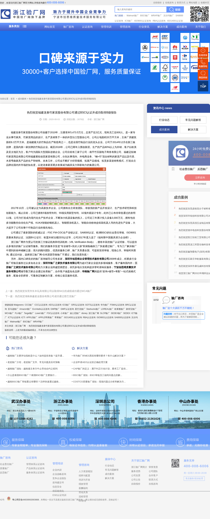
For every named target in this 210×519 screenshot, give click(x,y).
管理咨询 (125, 26)
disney (84, 313)
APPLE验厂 (31, 317)
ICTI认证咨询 (14, 317)
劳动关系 (83, 514)
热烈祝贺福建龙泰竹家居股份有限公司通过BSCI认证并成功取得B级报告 (62, 326)
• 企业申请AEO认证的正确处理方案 (90, 362)
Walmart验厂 (132, 15)
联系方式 (181, 2)
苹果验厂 (59, 317)
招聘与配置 (84, 498)
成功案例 (181, 26)
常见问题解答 (193, 119)
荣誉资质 (153, 482)
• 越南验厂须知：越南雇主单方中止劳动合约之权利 (32, 368)
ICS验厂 (128, 21)
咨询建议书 (58, 502)
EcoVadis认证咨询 (41, 309)
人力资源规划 (85, 493)
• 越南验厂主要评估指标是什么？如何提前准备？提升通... (35, 355)
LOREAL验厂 (107, 309)
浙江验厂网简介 (139, 482)
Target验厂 (29, 313)
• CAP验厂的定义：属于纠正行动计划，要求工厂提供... (100, 368)
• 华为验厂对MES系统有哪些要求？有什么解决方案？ (99, 355)
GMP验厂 (55, 309)
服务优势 (135, 486)
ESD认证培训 (59, 515)
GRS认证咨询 (77, 305)
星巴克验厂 (80, 309)
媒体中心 (110, 471)
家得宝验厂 (131, 309)
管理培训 (106, 26)
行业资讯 (144, 26)
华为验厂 (105, 305)
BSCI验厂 (144, 15)
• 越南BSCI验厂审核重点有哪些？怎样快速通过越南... (33, 381)
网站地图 (193, 2)
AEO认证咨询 (54, 305)
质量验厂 (4, 479)
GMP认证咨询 (67, 309)
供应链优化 (58, 511)
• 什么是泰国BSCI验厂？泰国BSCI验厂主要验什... (31, 375)
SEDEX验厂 (116, 313)
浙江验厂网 (94, 313)
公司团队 (153, 486)
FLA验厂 (19, 313)
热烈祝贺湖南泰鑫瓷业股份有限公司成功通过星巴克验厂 (45, 296)
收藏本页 (205, 2)
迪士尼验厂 (75, 313)
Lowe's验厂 (40, 313)
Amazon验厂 (25, 309)
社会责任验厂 (7, 474)
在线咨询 (169, 2)
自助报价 (157, 2)
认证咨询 (87, 26)
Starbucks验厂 (93, 309)
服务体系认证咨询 (35, 483)
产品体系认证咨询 (35, 479)
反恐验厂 (4, 483)
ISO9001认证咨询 (142, 21)
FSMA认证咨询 (117, 305)
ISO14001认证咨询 (73, 317)
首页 (12, 99)
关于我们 (200, 26)
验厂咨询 (68, 26)
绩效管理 (83, 506)
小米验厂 (64, 313)
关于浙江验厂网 (140, 475)
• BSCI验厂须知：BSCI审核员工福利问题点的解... (97, 375)
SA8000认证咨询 (122, 317)
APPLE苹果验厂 (46, 317)
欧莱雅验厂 (119, 309)
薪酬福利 (83, 510)
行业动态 (164, 119)
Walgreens (19, 305)
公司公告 (135, 494)
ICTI (23, 317)
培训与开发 (84, 502)
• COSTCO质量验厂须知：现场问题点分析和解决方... (99, 381)
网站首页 (49, 26)
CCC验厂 (29, 305)
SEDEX (126, 313)
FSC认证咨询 (53, 313)
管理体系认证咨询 (35, 474)
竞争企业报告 (59, 498)
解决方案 (163, 26)
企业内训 (57, 490)
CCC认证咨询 (40, 305)
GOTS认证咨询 (92, 305)
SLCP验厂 (105, 313)
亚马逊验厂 (13, 309)
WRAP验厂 (156, 15)
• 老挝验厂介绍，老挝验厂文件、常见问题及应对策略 (33, 362)
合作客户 (153, 490)
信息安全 (57, 506)
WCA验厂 (9, 313)
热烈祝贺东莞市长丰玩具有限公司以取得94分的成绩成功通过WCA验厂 (53, 291)
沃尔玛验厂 (168, 15)
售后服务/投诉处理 (194, 490)
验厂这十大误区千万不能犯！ (178, 308)
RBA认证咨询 (159, 21)
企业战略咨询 (59, 494)
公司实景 (135, 490)
